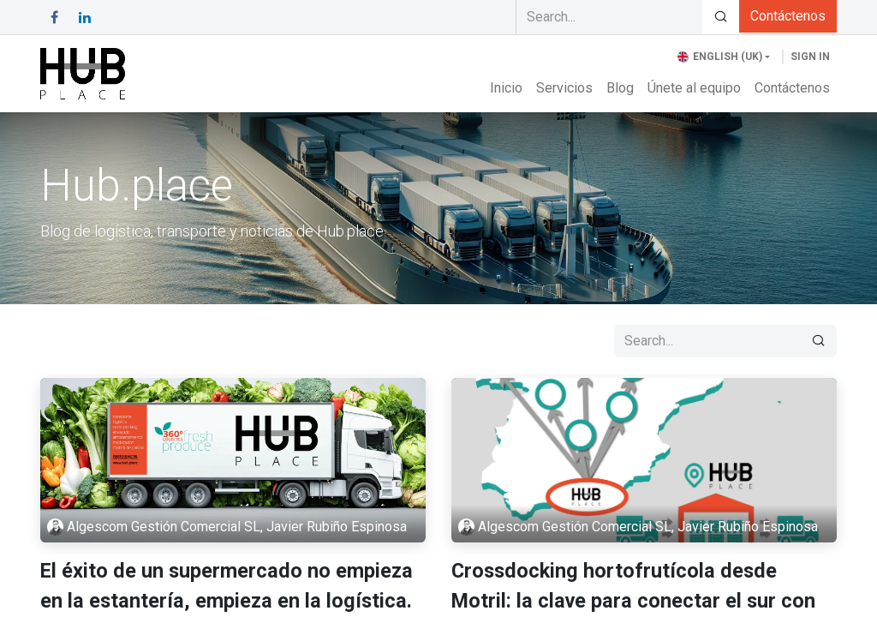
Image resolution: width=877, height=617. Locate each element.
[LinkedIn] (84, 17)
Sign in (810, 57)
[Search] (720, 17)
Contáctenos (788, 16)
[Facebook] (54, 17)
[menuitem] (506, 88)
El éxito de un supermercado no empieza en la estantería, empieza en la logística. (226, 586)
